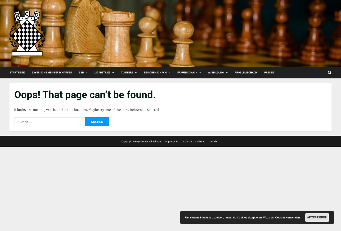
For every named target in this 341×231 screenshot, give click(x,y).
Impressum (171, 141)
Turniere (127, 72)
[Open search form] (330, 72)
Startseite (17, 72)
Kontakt (212, 141)
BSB (81, 72)
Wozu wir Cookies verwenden (281, 217)
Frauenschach (187, 72)
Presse (269, 72)
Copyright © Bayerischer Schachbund (141, 141)
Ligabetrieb (102, 72)
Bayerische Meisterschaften (52, 72)
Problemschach (246, 72)
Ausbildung (216, 72)
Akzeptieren (317, 217)
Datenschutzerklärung (193, 141)
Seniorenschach (155, 72)
